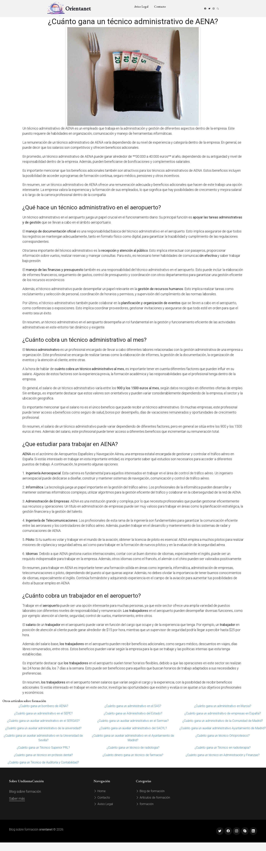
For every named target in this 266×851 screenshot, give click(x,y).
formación (145, 804)
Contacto (160, 7)
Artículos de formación (153, 797)
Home (100, 791)
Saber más (17, 798)
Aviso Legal (141, 7)
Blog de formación (150, 791)
